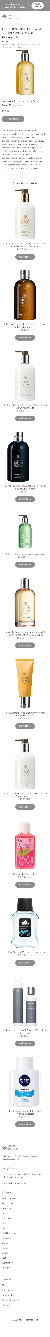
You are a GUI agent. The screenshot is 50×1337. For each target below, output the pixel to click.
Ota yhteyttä (8, 1290)
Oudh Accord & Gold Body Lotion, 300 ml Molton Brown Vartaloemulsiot (25, 245)
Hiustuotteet (7, 1208)
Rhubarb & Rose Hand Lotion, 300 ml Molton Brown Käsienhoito (25, 406)
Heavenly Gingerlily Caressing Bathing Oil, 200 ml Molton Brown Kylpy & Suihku (25, 633)
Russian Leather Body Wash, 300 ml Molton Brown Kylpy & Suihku (25, 487)
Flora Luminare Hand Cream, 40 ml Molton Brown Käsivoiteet (25, 714)
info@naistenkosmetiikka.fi (14, 1183)
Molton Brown (32, 101)
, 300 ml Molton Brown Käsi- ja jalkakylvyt (25, 554)
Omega (5, 1243)
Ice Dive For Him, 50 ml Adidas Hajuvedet (25, 952)
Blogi (4, 1285)
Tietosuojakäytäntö (11, 1300)
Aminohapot (7, 1203)
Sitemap (6, 1305)
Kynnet (5, 1228)
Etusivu (5, 41)
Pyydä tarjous (37, 5)
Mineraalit (6, 1238)
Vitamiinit (6, 1267)
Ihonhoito (6, 1218)
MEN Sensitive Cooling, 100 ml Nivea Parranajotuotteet (25, 1112)
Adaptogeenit (8, 1198)
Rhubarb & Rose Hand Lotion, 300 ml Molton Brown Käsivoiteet (25, 795)
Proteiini (5, 1248)
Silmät (5, 1253)
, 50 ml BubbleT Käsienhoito (25, 874)
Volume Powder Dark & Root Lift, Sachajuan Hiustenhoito (25, 1031)
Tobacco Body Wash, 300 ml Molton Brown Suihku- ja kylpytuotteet (25, 325)
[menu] (45, 17)
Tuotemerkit (19, 101)
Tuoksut (5, 1258)
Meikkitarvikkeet (9, 1233)
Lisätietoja (13, 119)
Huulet (5, 1213)
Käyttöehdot (8, 1295)
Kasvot (5, 1223)
